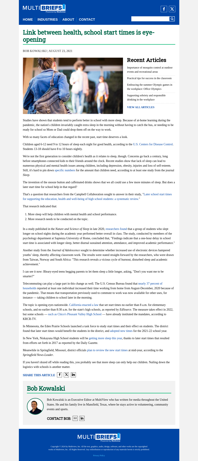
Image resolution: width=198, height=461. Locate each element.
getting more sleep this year (105, 338)
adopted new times (121, 331)
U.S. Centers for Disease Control (153, 144)
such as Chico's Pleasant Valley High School (75, 314)
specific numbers (65, 170)
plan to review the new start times (107, 350)
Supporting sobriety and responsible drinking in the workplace (146, 97)
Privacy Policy (99, 455)
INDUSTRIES (47, 19)
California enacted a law (83, 305)
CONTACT (87, 19)
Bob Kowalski (35, 51)
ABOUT (68, 19)
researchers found (116, 229)
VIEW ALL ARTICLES (140, 107)
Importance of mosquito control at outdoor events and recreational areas (149, 69)
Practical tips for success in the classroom (149, 78)
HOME (28, 19)
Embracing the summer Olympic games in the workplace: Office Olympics (149, 86)
